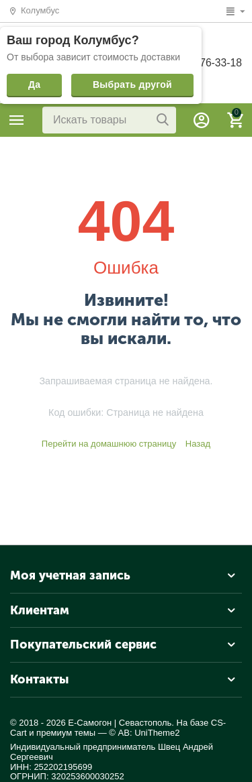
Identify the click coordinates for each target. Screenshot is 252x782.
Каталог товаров (16, 120)
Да (34, 84)
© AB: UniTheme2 (144, 733)
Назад (197, 444)
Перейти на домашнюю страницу (109, 444)
